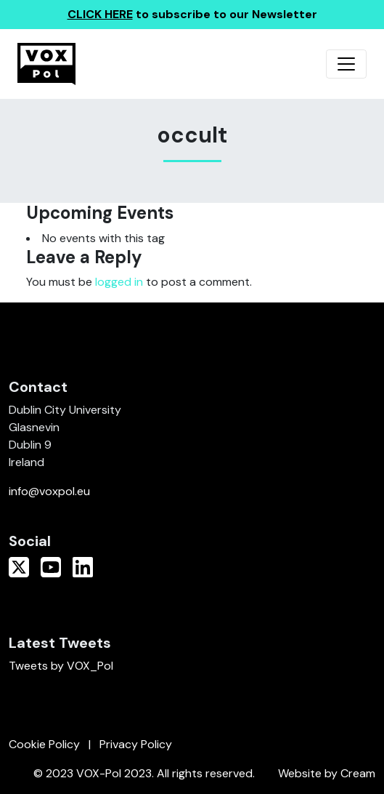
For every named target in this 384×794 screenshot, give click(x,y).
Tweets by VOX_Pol (61, 665)
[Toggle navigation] (346, 64)
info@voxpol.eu (49, 491)
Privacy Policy (135, 744)
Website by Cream (326, 773)
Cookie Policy (44, 744)
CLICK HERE (100, 14)
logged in (119, 281)
